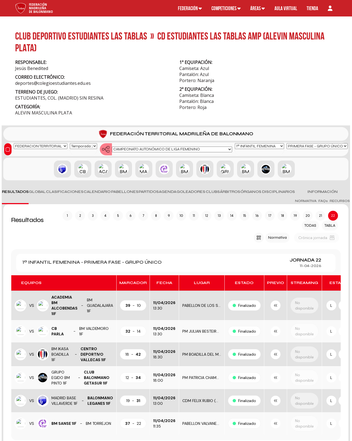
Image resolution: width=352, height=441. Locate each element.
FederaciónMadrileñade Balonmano (41, 8)
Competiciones (226, 8)
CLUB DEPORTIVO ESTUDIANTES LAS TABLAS (81, 35)
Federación (190, 8)
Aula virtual (285, 8)
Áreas (257, 8)
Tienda (312, 8)
